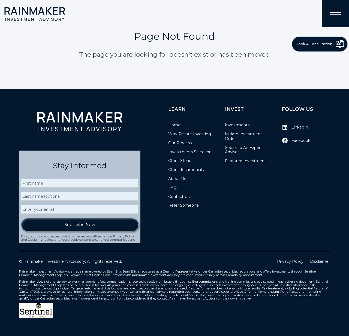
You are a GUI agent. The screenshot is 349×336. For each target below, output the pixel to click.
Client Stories (180, 160)
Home (174, 125)
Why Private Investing (189, 134)
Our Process (180, 142)
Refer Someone (183, 205)
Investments (237, 125)
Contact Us (178, 196)
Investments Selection (190, 151)
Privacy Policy (290, 261)
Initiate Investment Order (243, 136)
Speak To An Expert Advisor (243, 150)
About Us (177, 178)
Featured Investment (245, 160)
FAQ (172, 187)
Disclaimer (320, 261)
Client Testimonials (186, 169)
